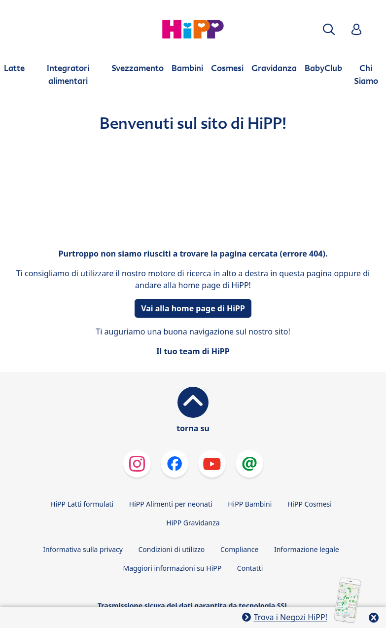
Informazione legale (306, 549)
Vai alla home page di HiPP (193, 308)
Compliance (239, 549)
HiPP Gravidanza (192, 522)
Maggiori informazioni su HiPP (172, 568)
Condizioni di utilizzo (172, 549)
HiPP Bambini (250, 504)
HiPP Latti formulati (81, 504)
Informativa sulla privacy (83, 549)
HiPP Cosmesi (309, 504)
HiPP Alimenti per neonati (170, 504)
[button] (329, 29)
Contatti (250, 568)
